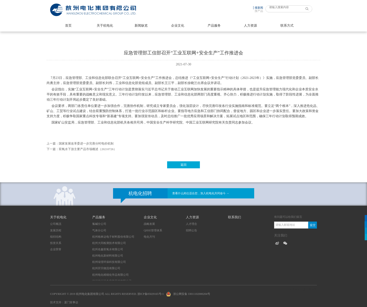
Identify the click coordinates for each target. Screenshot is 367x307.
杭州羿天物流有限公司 (106, 268)
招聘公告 (191, 230)
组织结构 (55, 236)
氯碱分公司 (99, 224)
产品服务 (214, 25)
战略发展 (149, 224)
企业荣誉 (55, 249)
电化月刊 (149, 236)
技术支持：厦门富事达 (64, 302)
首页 (68, 25)
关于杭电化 (105, 25)
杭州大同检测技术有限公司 (109, 243)
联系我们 (234, 217)
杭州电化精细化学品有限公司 (110, 274)
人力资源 (250, 25)
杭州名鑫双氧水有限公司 (107, 249)
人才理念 (191, 224)
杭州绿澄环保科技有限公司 (109, 262)
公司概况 (55, 224)
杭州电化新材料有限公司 (107, 255)
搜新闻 (259, 7)
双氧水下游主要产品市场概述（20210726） (88, 149)
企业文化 (177, 25)
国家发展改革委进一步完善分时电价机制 (86, 143)
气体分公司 (99, 230)
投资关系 (55, 243)
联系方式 (287, 25)
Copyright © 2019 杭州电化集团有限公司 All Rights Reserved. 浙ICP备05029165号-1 (107, 294)
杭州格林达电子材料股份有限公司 (113, 236)
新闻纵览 (141, 25)
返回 (183, 164)
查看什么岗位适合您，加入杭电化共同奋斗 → (200, 193)
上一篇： (53, 143)
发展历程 (55, 230)
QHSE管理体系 (153, 230)
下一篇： (53, 149)
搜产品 (259, 11)
